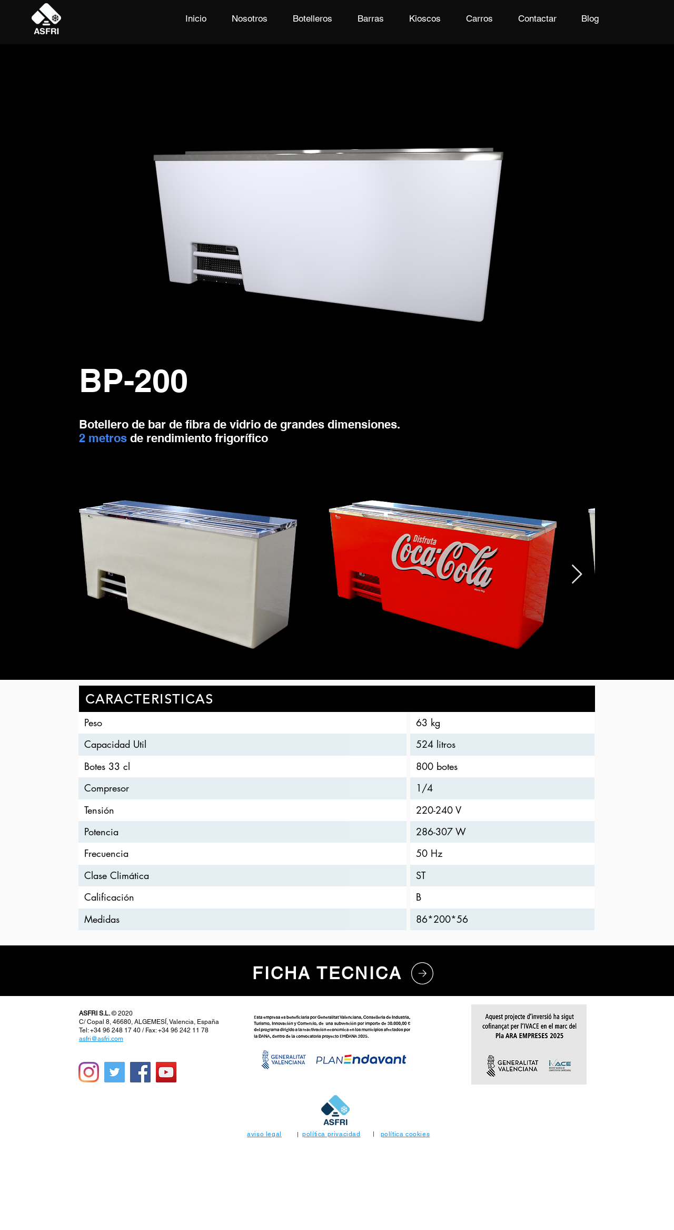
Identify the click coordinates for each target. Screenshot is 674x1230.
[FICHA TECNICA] (344, 973)
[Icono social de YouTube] (166, 1072)
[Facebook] (140, 1072)
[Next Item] (577, 574)
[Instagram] (88, 1072)
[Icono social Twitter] (114, 1072)
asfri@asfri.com (101, 1038)
